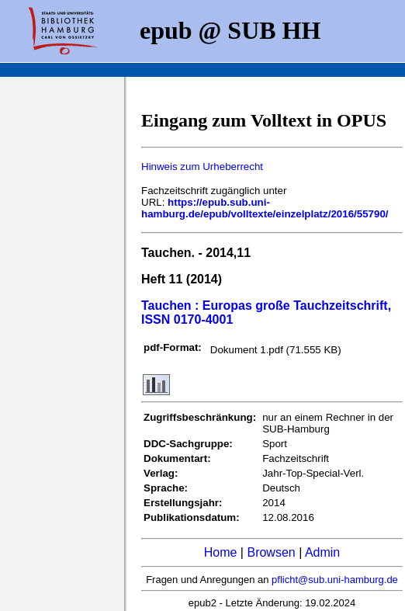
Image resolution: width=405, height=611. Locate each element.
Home (220, 552)
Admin (322, 552)
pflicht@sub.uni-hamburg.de (335, 579)
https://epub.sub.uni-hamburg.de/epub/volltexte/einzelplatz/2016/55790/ (265, 208)
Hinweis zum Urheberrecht (202, 166)
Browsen (271, 552)
